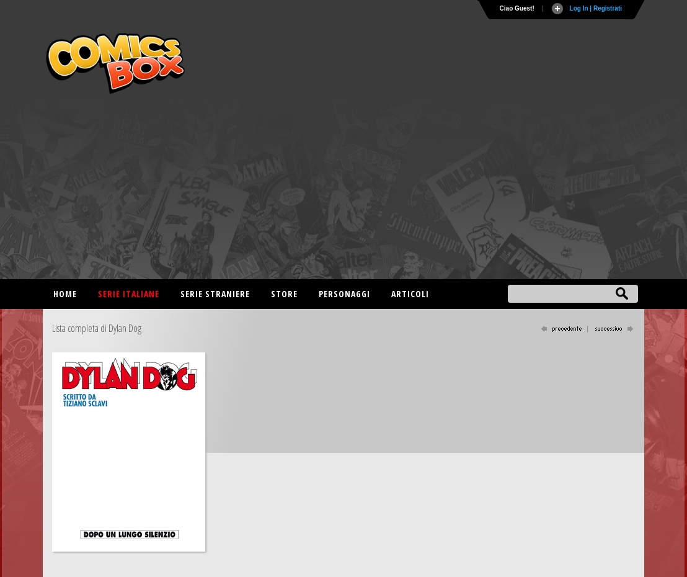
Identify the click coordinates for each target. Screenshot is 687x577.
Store (284, 294)
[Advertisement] (343, 192)
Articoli (410, 294)
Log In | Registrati (596, 8)
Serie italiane (128, 294)
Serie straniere (215, 294)
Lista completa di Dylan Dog (96, 328)
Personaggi (344, 294)
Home (65, 294)
